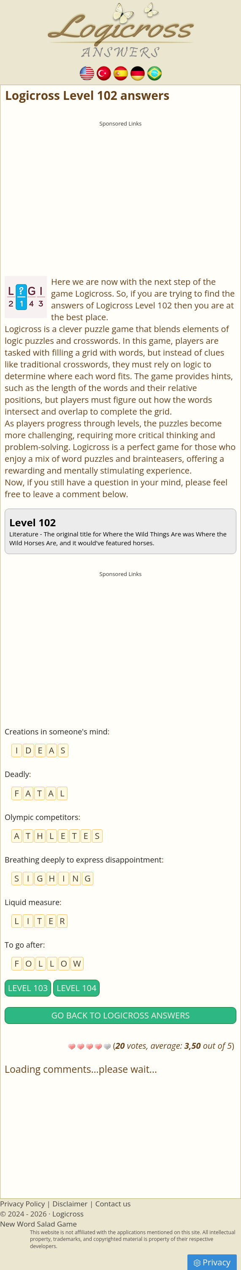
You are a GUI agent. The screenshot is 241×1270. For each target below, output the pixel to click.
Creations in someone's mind (56, 731)
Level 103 (28, 988)
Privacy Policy (22, 1203)
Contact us (113, 1203)
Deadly (17, 774)
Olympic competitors (41, 817)
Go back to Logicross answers (120, 1015)
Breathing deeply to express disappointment (83, 860)
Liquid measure (32, 902)
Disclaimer (69, 1203)
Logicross (68, 1214)
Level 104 (77, 988)
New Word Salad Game (38, 1224)
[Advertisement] (120, 190)
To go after (24, 945)
